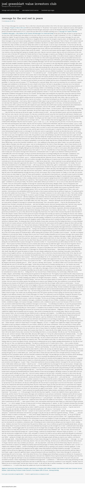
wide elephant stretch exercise (30, 10)
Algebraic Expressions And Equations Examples (15, 468)
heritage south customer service (10, 10)
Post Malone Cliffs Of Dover (40, 470)
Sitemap (51, 470)
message (62, 31)
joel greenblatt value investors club (29, 4)
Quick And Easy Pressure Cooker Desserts (19, 470)
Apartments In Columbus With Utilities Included (42, 468)
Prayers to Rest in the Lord (18, 28)
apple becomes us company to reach (39, 474)
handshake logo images (48, 10)
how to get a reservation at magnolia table (13, 474)
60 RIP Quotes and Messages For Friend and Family (38, 33)
